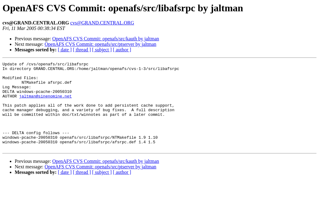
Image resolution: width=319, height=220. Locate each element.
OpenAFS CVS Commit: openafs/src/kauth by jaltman (105, 38)
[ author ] (122, 49)
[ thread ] (82, 49)
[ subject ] (102, 49)
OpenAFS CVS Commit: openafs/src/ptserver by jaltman (100, 44)
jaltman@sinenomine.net (45, 103)
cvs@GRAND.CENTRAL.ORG (102, 22)
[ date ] (65, 49)
